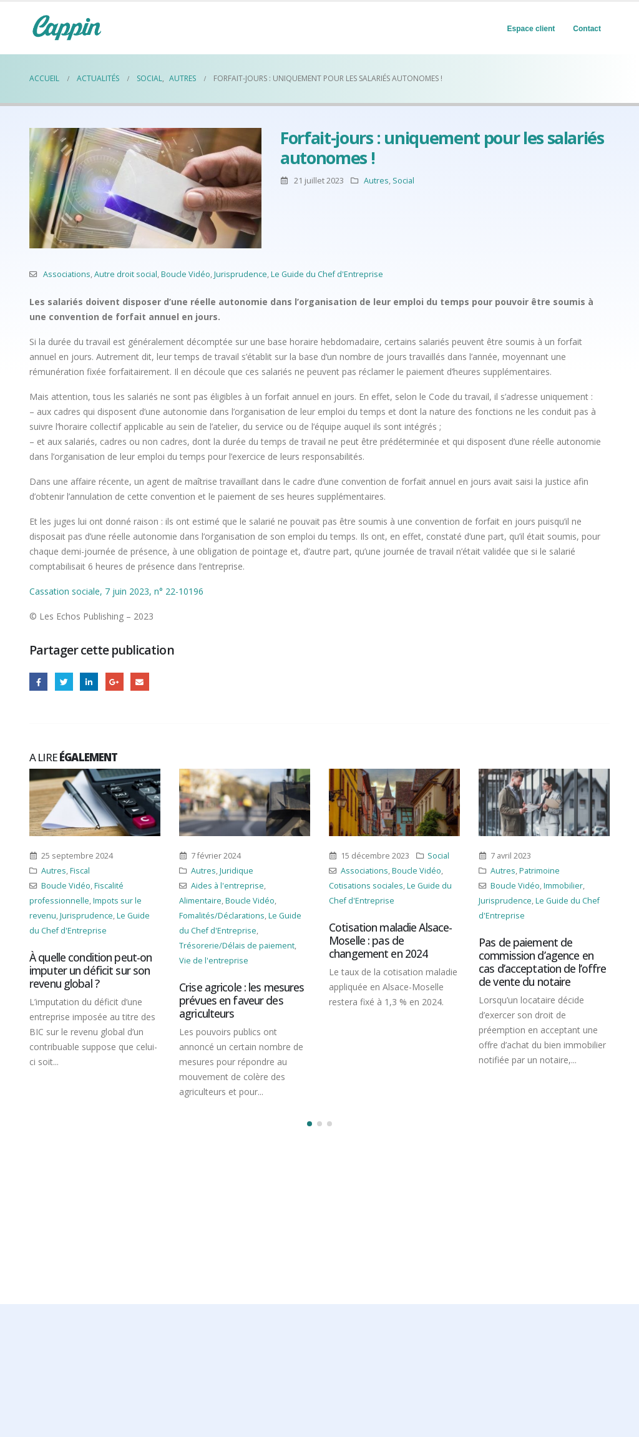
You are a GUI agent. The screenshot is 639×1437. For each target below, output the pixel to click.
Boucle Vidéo (185, 274)
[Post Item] (94, 802)
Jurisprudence (240, 274)
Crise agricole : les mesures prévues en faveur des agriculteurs (242, 1000)
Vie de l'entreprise (213, 960)
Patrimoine (539, 870)
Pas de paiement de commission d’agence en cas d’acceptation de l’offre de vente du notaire (543, 962)
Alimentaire (200, 900)
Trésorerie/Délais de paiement (237, 945)
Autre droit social (125, 274)
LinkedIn (89, 682)
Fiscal (80, 870)
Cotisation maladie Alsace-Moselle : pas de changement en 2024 (390, 940)
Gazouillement (64, 682)
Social (403, 180)
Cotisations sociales (366, 885)
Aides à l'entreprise (227, 885)
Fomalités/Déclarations (222, 915)
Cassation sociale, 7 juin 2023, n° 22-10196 (116, 591)
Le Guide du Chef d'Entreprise (327, 274)
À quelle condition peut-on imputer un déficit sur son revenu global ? (90, 970)
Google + (114, 682)
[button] (310, 1123)
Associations (66, 274)
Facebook (38, 682)
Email (139, 682)
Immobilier (563, 885)
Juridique (236, 870)
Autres (376, 180)
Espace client (531, 28)
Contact (587, 28)
